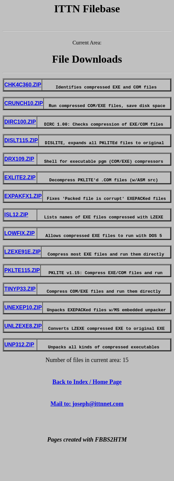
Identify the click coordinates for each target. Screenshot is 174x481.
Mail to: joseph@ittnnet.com (87, 433)
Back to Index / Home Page (87, 411)
